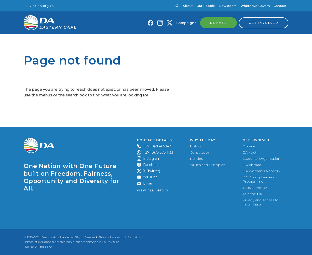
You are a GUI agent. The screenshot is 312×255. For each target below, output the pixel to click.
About (188, 6)
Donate (249, 146)
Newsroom (228, 6)
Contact (280, 6)
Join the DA (252, 194)
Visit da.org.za (39, 5)
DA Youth (251, 152)
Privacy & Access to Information (120, 237)
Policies (196, 158)
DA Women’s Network (261, 171)
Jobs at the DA (255, 187)
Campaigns (186, 23)
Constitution (200, 152)
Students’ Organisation (261, 158)
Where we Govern (255, 6)
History (196, 146)
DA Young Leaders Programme (258, 179)
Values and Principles (207, 165)
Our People (206, 6)
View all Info (153, 190)
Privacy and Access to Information (261, 202)
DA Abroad (252, 165)
